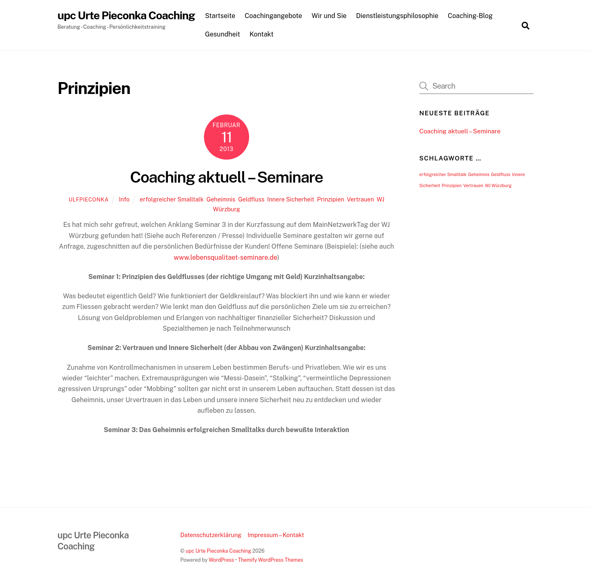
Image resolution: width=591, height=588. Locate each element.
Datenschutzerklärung (210, 534)
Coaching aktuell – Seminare (226, 177)
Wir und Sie (329, 16)
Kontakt (261, 34)
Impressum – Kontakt (275, 534)
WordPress (221, 560)
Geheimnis (220, 199)
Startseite (220, 16)
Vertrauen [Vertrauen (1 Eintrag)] (473, 185)
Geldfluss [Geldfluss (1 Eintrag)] (500, 174)
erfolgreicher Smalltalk (172, 199)
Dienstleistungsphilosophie (397, 16)
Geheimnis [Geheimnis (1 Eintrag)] (478, 174)
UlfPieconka (89, 200)
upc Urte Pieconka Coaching (218, 551)
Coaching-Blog (470, 16)
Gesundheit (222, 34)
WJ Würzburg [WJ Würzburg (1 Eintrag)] (498, 185)
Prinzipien (330, 199)
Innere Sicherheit (290, 199)
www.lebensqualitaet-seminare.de (225, 257)
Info (124, 199)
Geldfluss (251, 199)
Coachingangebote (273, 16)
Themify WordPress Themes (270, 560)
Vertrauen (360, 199)
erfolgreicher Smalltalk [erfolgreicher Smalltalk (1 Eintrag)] (443, 174)
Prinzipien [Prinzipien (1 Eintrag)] (452, 185)
